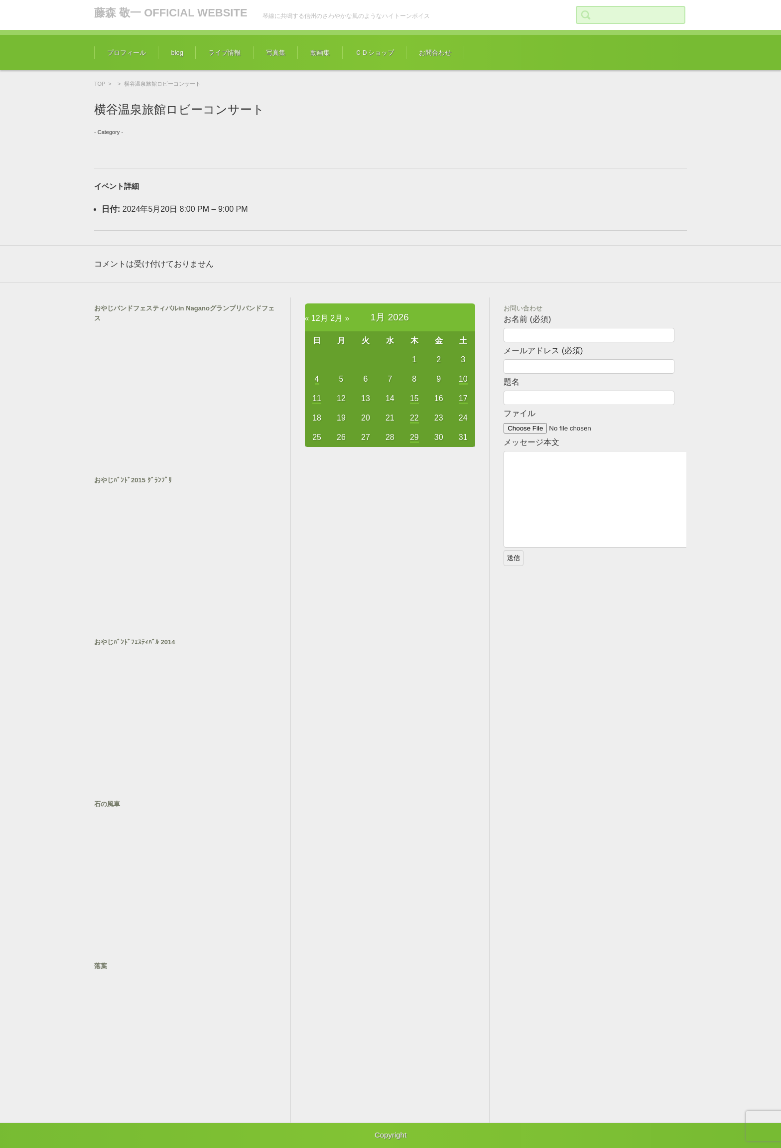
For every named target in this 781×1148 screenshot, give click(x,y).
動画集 (320, 52)
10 (463, 379)
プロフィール (126, 52)
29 (414, 437)
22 (414, 418)
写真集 (275, 52)
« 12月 (316, 318)
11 (316, 398)
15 (414, 398)
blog (177, 52)
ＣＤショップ (374, 52)
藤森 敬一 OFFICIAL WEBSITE (171, 12)
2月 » (339, 318)
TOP (99, 84)
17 (463, 398)
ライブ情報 (224, 52)
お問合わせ (435, 52)
